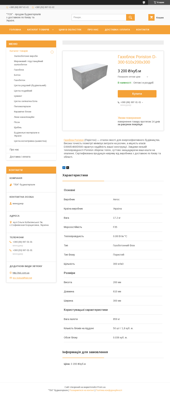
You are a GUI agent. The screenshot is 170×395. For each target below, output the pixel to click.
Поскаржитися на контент (81, 390)
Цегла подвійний (23, 90)
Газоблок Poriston (74, 140)
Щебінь (18, 127)
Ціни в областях (70, 29)
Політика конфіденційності (109, 390)
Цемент (18, 96)
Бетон (17, 75)
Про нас (93, 29)
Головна (15, 29)
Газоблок (19, 69)
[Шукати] (130, 17)
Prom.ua (101, 387)
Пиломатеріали (22, 106)
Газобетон (19, 80)
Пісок (17, 122)
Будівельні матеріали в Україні (26, 134)
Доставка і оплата (117, 29)
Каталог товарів (38, 29)
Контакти (142, 29)
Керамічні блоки (22, 111)
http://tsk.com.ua (21, 272)
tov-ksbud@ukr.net (22, 278)
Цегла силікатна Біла (25, 101)
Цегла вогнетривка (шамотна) (30, 141)
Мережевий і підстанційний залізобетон (28, 63)
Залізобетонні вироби (26, 56)
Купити (137, 93)
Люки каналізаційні (24, 117)
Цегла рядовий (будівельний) (30, 85)
